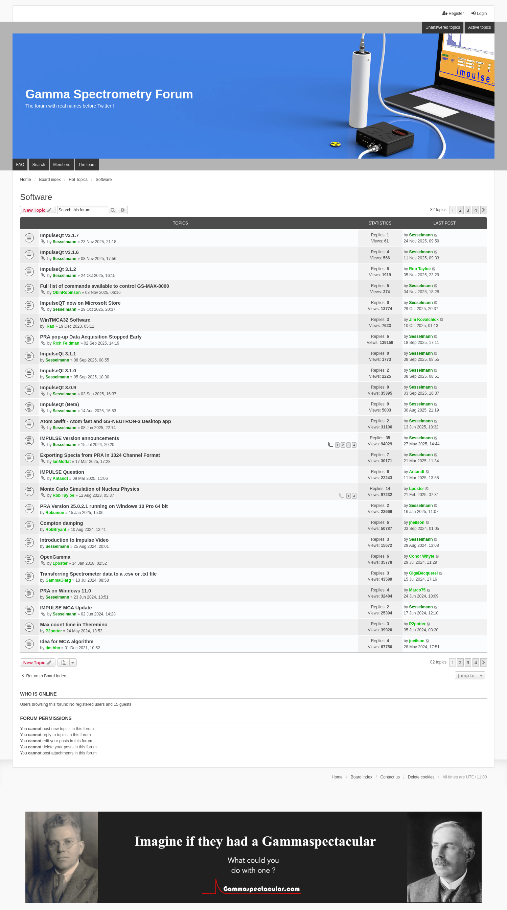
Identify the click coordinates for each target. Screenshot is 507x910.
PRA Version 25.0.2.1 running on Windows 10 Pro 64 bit (104, 506)
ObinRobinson (67, 292)
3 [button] (468, 210)
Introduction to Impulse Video (74, 540)
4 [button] (476, 210)
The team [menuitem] (87, 164)
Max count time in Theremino (73, 624)
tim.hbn (52, 648)
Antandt (60, 478)
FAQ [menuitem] (20, 164)
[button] (483, 210)
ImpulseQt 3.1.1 (58, 353)
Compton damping (61, 523)
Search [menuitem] (38, 164)
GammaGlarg (58, 580)
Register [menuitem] (453, 13)
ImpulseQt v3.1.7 (59, 235)
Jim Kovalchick (424, 319)
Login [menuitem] (479, 13)
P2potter (53, 631)
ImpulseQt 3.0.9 (58, 387)
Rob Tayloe (420, 268)
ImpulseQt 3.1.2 (58, 269)
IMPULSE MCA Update (66, 607)
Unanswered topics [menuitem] (442, 27)
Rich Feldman (66, 343)
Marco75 (417, 590)
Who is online (38, 694)
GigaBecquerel (423, 573)
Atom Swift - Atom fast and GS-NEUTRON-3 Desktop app (105, 421)
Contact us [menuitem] (390, 777)
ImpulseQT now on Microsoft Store (80, 303)
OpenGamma (55, 557)
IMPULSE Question (62, 472)
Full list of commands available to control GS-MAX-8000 (104, 286)
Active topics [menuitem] (479, 27)
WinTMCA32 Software (65, 320)
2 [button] (460, 210)
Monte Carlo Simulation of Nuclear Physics (89, 489)
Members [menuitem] (61, 164)
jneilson (416, 522)
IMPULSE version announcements (79, 438)
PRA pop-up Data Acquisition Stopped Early (90, 337)
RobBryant (55, 529)
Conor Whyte (422, 556)
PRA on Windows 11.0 (65, 590)
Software (36, 197)
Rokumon (54, 512)
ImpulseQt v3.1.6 (59, 252)
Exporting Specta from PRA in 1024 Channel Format (100, 455)
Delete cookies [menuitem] (421, 777)
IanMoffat (62, 461)
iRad (49, 326)
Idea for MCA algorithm (66, 641)
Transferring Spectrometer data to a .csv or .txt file (98, 574)
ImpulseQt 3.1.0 (58, 370)
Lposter (416, 488)
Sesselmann (64, 241)
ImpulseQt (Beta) (59, 404)
